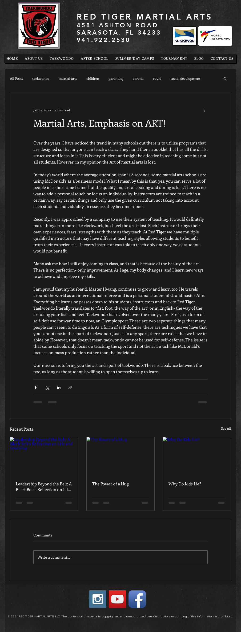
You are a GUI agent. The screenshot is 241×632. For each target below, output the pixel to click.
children (92, 78)
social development (185, 78)
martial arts (68, 78)
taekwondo (40, 78)
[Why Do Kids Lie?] (197, 456)
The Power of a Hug (110, 484)
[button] (225, 78)
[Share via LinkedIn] (58, 387)
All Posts (16, 78)
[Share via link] (70, 387)
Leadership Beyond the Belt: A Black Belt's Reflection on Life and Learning (44, 486)
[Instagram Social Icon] (97, 599)
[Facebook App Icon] (137, 599)
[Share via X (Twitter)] (47, 387)
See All (226, 428)
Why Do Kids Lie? (185, 484)
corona (138, 78)
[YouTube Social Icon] (117, 599)
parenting (115, 78)
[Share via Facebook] (35, 387)
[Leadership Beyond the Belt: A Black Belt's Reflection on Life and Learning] (44, 456)
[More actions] (205, 110)
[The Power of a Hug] (121, 456)
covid (157, 78)
